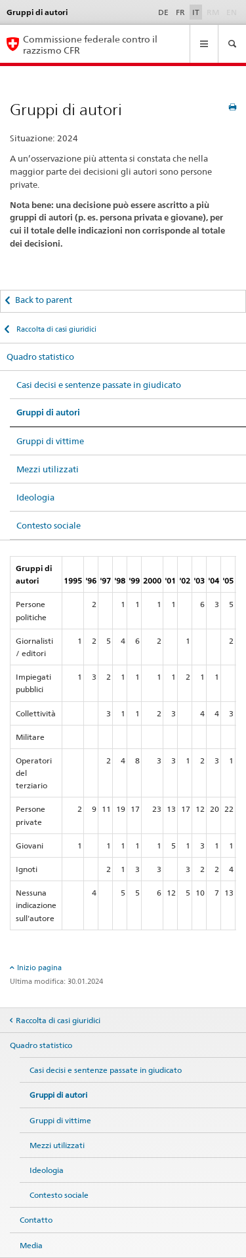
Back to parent (43, 299)
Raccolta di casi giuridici (55, 329)
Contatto (36, 1220)
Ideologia (35, 497)
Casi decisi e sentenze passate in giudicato (98, 384)
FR (180, 12)
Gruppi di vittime (50, 441)
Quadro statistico (40, 356)
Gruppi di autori (48, 412)
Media (31, 1245)
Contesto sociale (48, 525)
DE (163, 12)
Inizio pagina (39, 967)
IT (195, 12)
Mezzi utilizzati (47, 469)
